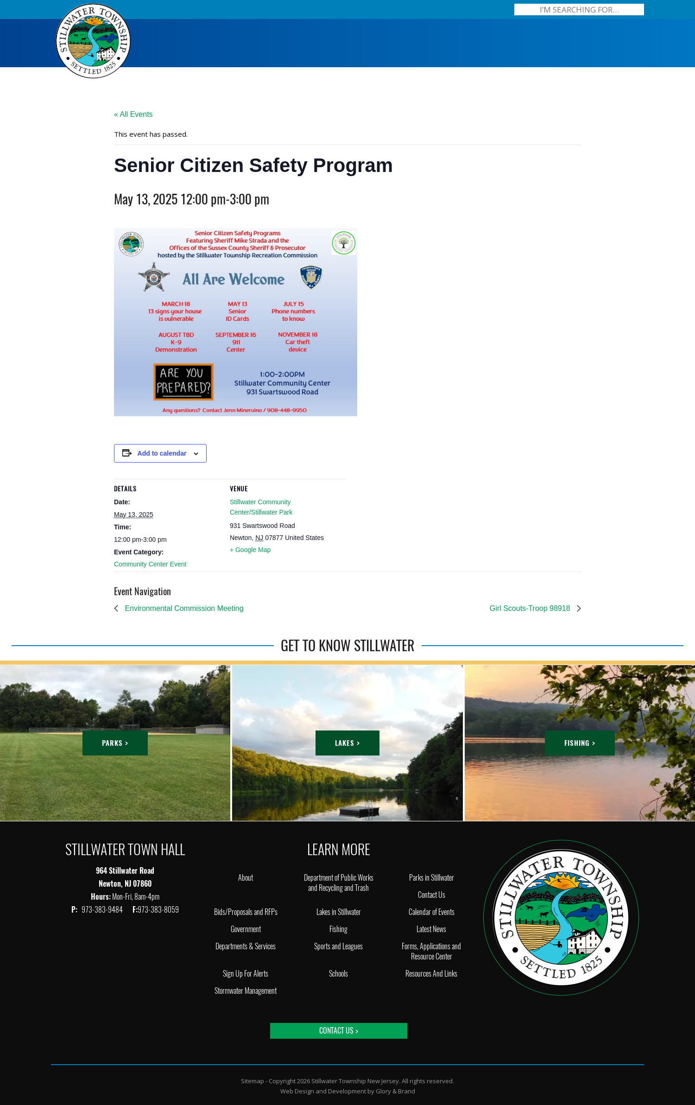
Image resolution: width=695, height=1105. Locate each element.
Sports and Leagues (338, 946)
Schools (338, 973)
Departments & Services (245, 946)
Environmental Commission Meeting (183, 608)
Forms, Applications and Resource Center (431, 951)
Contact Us (431, 895)
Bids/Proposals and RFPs (246, 912)
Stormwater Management (246, 991)
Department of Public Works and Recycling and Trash (338, 883)
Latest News (431, 929)
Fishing (338, 929)
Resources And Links (431, 973)
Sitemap (252, 1081)
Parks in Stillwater (431, 878)
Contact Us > (338, 1030)
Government (246, 929)
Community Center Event (150, 564)
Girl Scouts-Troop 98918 (531, 608)
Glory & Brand (395, 1091)
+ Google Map (250, 549)
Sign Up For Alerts (245, 973)
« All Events (133, 114)
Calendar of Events (432, 912)
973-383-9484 (103, 909)
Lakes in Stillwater (338, 912)
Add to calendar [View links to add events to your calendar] (162, 453)
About (245, 878)
